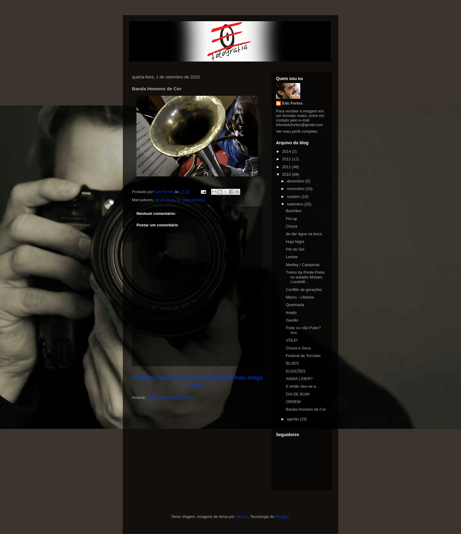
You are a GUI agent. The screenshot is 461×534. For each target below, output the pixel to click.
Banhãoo (293, 211)
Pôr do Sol (295, 249)
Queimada (295, 304)
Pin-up (291, 218)
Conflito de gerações (304, 289)
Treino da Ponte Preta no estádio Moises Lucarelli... (305, 277)
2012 (287, 159)
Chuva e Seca (298, 348)
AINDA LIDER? (299, 378)
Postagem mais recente (161, 378)
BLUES (292, 363)
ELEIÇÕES (295, 371)
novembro (296, 188)
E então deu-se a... (302, 386)
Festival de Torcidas (303, 355)
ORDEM (293, 401)
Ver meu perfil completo (297, 131)
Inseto (291, 312)
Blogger (282, 516)
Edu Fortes (292, 103)
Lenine (292, 257)
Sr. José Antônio (191, 200)
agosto (293, 419)
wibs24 (242, 516)
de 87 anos (164, 200)
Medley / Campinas (302, 264)
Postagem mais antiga (235, 378)
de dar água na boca (304, 234)
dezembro (296, 181)
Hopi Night (295, 241)
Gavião (292, 320)
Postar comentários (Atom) (170, 397)
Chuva (291, 226)
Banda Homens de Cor (306, 409)
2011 (287, 167)
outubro (294, 196)
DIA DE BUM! (298, 394)
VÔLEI (291, 340)
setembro (296, 204)
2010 (287, 174)
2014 (287, 151)
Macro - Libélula (300, 297)
